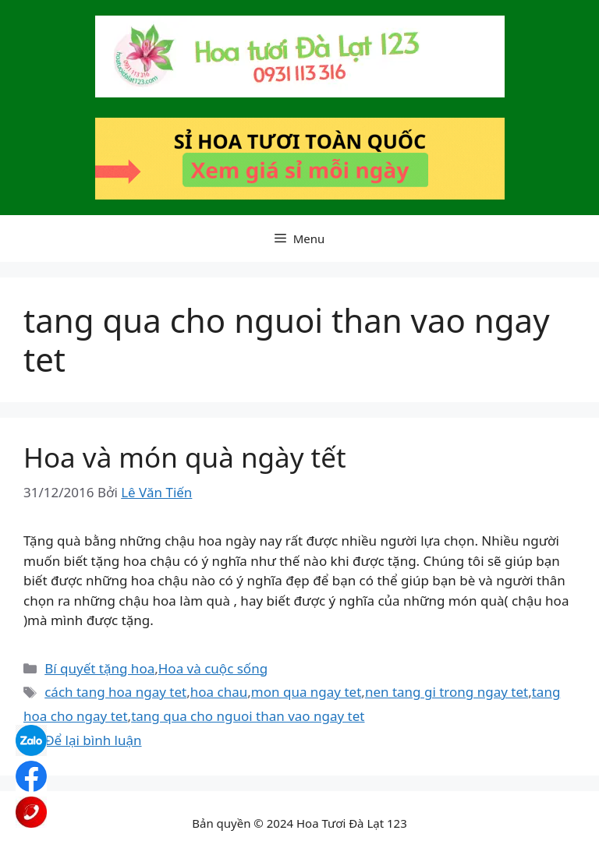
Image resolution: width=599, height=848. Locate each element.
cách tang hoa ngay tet (115, 692)
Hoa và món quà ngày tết (184, 457)
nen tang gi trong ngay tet (446, 692)
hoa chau (218, 692)
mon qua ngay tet (306, 692)
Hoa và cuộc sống (213, 668)
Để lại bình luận (92, 740)
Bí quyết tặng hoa (99, 668)
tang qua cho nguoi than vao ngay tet (247, 716)
